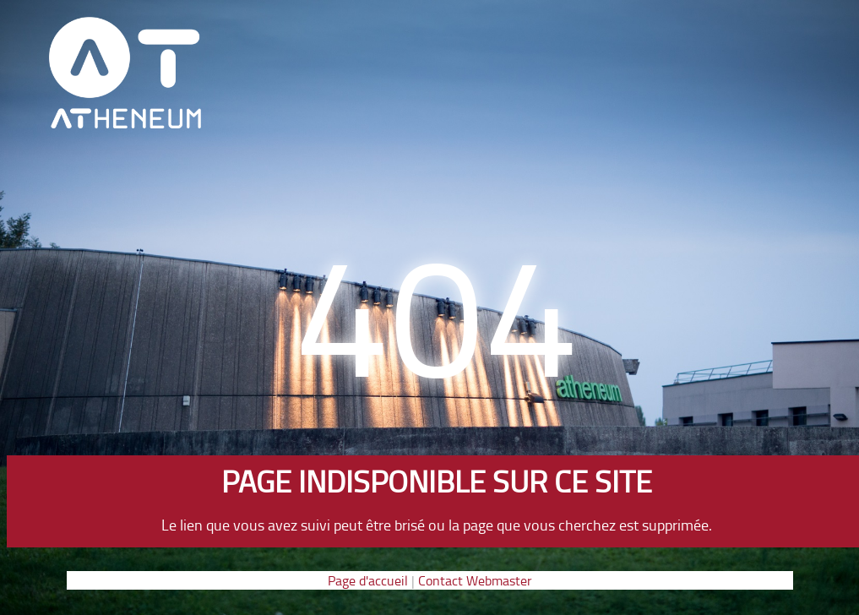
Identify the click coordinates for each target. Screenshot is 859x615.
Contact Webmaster (475, 580)
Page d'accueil (368, 580)
